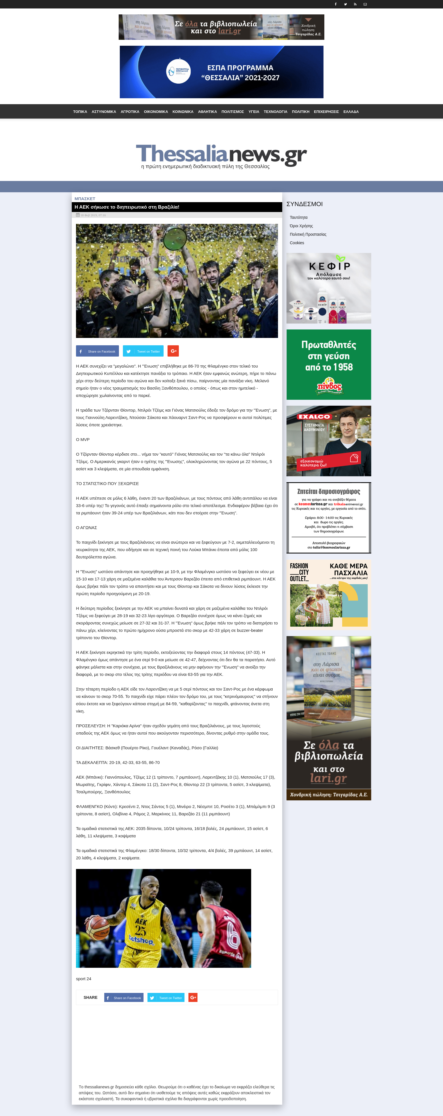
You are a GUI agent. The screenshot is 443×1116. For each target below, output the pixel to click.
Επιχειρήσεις (326, 112)
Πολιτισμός (233, 112)
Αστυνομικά (104, 112)
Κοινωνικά (183, 112)
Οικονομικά (156, 112)
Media (244, 126)
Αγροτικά (130, 112)
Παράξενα (148, 126)
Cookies (297, 243)
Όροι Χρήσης (301, 226)
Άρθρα (227, 126)
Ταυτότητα (299, 217)
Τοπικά (80, 112)
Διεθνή (80, 126)
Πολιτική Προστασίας (308, 234)
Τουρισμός (173, 126)
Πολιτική (301, 112)
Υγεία (254, 112)
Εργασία (99, 126)
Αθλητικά (207, 112)
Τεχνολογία (276, 112)
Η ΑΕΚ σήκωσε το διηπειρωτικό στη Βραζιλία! (127, 207)
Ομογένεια (123, 126)
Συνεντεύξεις (203, 126)
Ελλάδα (351, 112)
